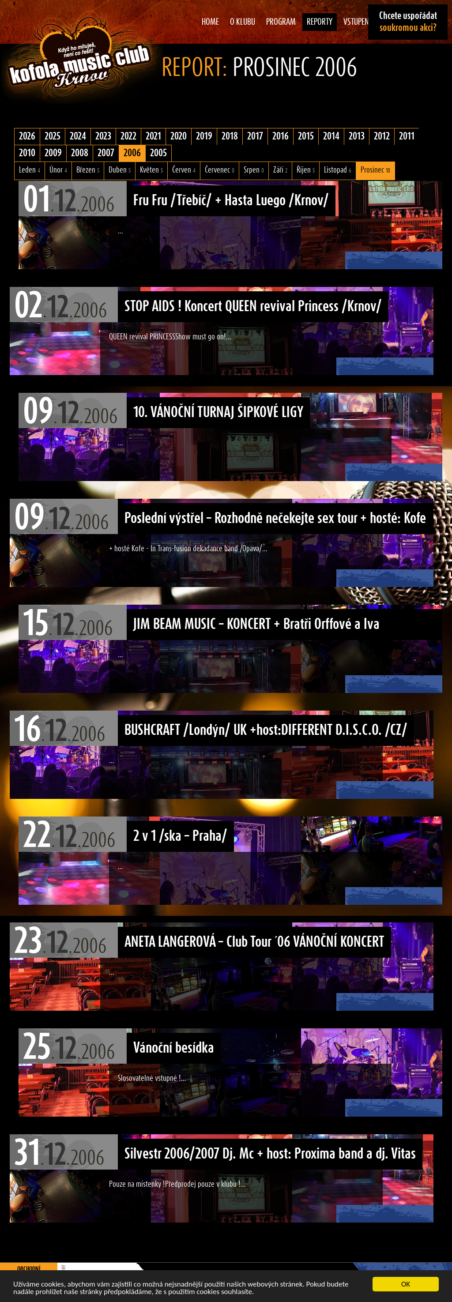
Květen (151, 170)
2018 (230, 136)
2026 (27, 136)
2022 (128, 136)
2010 (27, 153)
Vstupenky (360, 22)
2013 (357, 136)
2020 (178, 136)
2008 (79, 153)
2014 (331, 136)
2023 (103, 136)
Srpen (254, 170)
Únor (58, 170)
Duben (120, 170)
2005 (158, 153)
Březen (87, 170)
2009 (53, 153)
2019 (204, 136)
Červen (184, 170)
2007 (106, 153)
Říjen (306, 170)
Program (281, 22)
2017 (255, 136)
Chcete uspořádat (408, 21)
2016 (280, 136)
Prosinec (375, 170)
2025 (52, 136)
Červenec (219, 170)
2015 (306, 136)
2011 (406, 136)
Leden (29, 170)
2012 (382, 136)
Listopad (337, 170)
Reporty (319, 22)
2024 (78, 136)
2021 (153, 136)
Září (280, 170)
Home (210, 22)
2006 (132, 153)
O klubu (242, 22)
